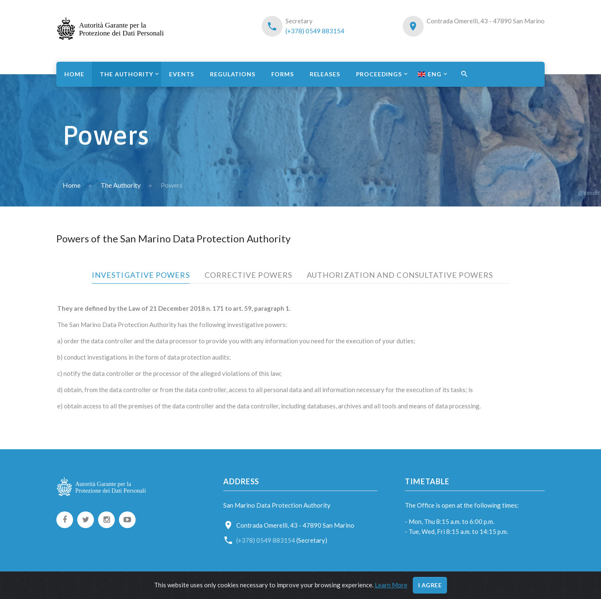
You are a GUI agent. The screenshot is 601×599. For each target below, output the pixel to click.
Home (74, 74)
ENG (430, 74)
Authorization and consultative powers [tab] (400, 274)
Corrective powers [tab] (248, 274)
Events (181, 74)
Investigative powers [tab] (141, 274)
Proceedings (379, 74)
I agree (430, 585)
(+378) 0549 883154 (314, 31)
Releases (325, 74)
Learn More (391, 585)
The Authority (126, 74)
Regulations (232, 74)
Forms (282, 74)
